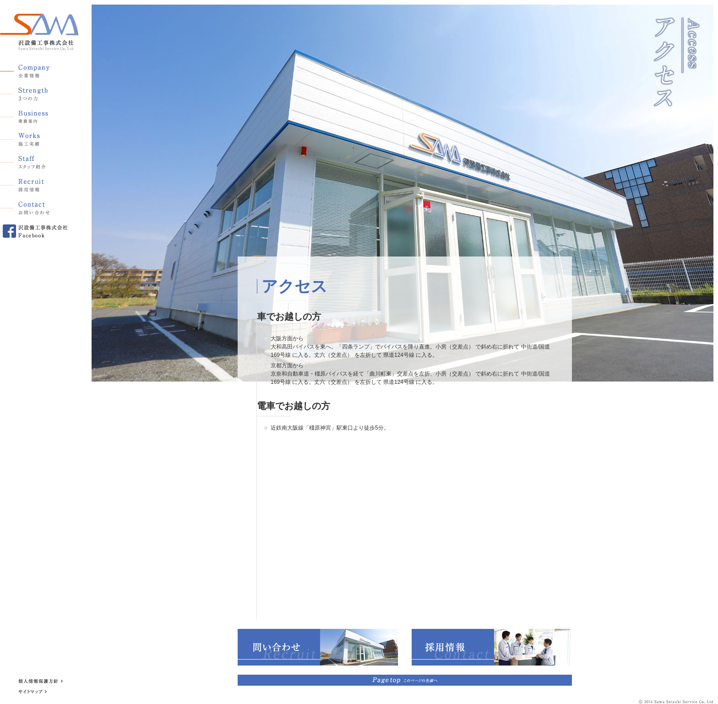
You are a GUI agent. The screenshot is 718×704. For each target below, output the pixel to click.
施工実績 (34, 137)
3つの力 (34, 92)
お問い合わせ (34, 206)
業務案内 (34, 115)
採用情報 (34, 183)
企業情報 (34, 69)
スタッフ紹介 (34, 160)
